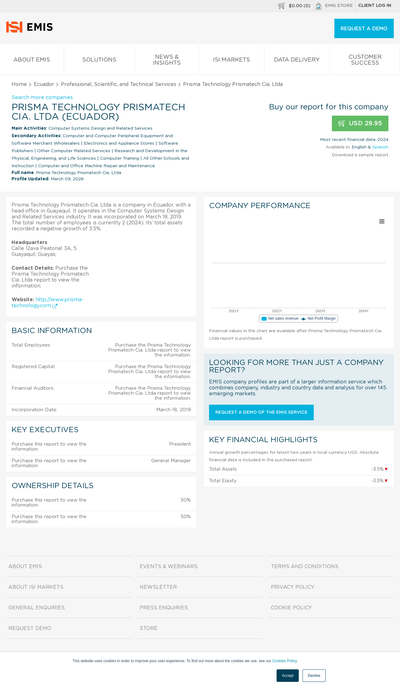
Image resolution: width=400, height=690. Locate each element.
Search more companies (42, 97)
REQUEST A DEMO (364, 28)
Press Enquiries (164, 607)
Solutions (99, 61)
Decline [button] (314, 675)
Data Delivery (297, 61)
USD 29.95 (360, 123)
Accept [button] (287, 675)
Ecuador (44, 84)
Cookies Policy (284, 661)
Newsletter (158, 587)
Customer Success (364, 61)
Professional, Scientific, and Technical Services (118, 84)
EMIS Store (334, 6)
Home (19, 84)
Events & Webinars (169, 566)
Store (149, 628)
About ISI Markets (35, 587)
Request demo (29, 628)
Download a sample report (360, 155)
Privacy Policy (292, 587)
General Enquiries (36, 607)
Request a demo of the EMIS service (261, 412)
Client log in (374, 5)
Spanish (380, 147)
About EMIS (32, 61)
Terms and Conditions (304, 566)
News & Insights (166, 61)
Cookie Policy (291, 607)
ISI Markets (231, 61)
